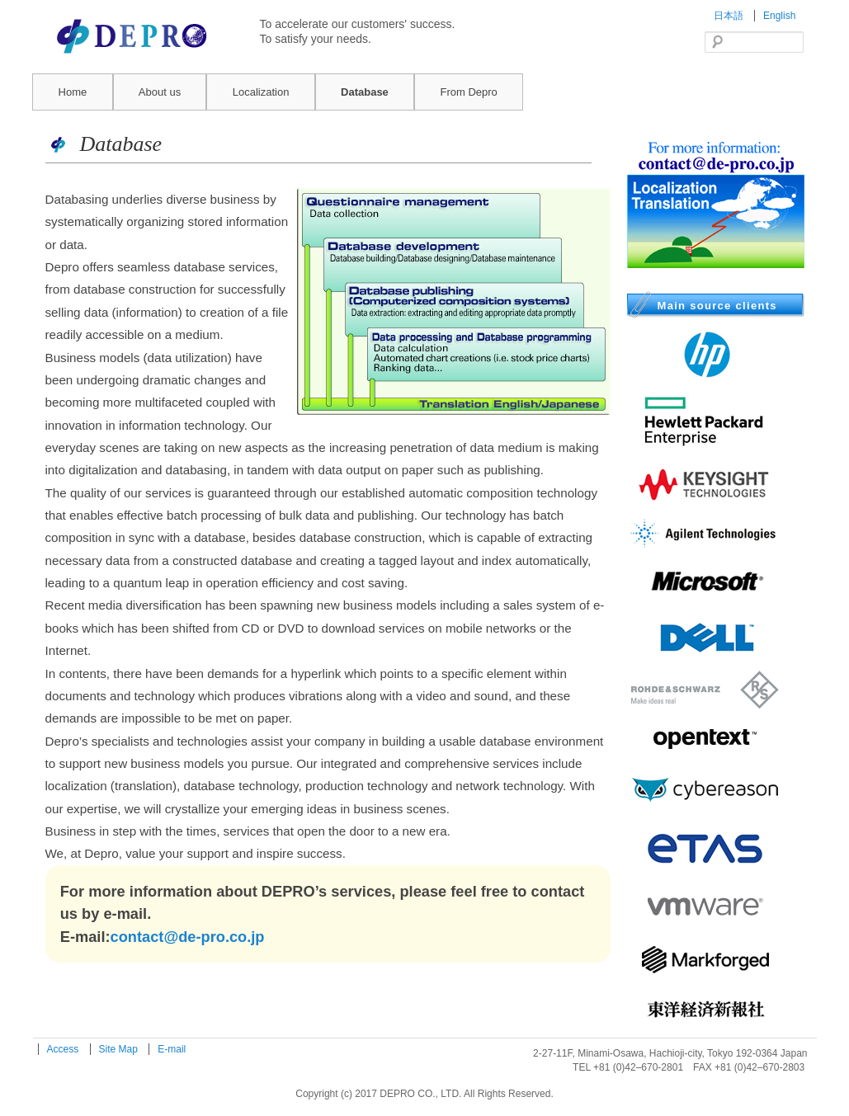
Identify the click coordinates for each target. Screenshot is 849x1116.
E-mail (172, 1049)
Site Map (120, 1049)
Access (64, 1049)
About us (160, 92)
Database (365, 92)
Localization (261, 92)
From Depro (468, 92)
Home (73, 92)
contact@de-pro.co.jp (188, 936)
